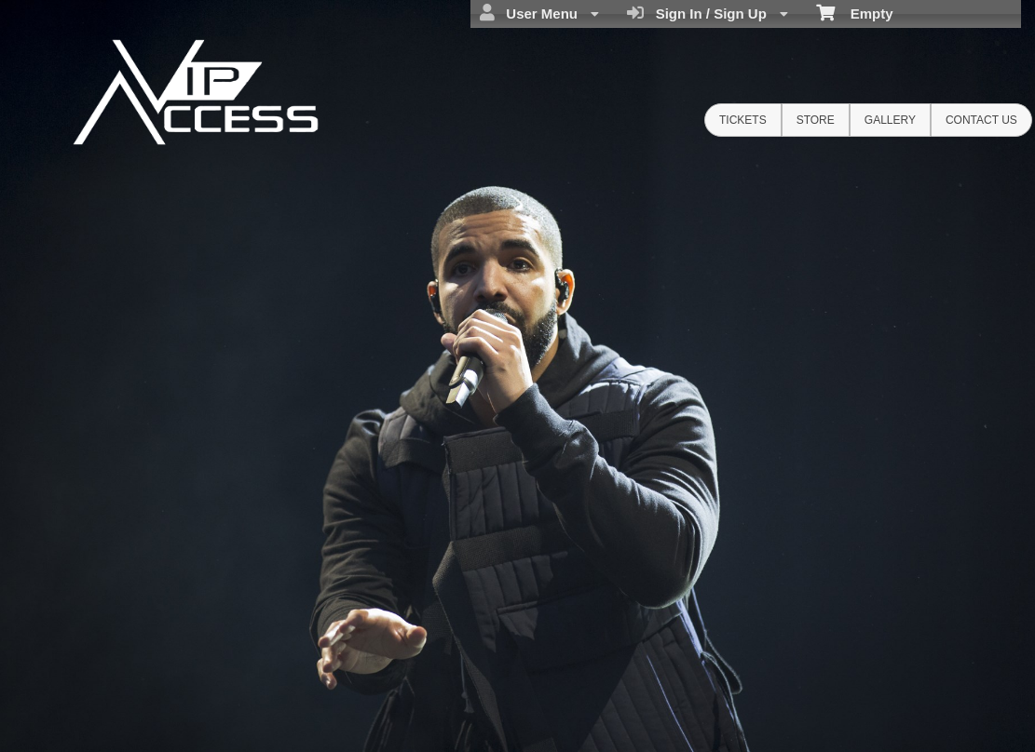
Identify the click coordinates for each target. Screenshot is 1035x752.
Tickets (743, 120)
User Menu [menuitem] (539, 13)
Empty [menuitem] (854, 12)
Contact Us (981, 120)
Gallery (890, 120)
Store (816, 120)
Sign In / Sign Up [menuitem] (707, 13)
